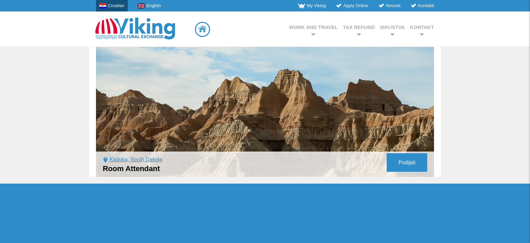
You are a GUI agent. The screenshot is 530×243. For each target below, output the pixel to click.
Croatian (111, 5)
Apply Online (352, 5)
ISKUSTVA (392, 30)
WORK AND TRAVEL (313, 30)
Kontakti (422, 5)
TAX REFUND (359, 30)
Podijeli (407, 162)
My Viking (312, 5)
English (149, 5)
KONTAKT (422, 30)
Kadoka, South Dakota (132, 159)
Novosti (390, 5)
